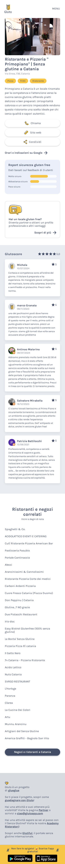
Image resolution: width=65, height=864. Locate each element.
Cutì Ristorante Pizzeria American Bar (29, 543)
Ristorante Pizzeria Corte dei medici (28, 578)
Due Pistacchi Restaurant (21, 614)
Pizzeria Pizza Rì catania (20, 646)
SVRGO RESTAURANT (17, 681)
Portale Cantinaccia (17, 557)
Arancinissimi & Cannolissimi (24, 571)
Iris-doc (10, 621)
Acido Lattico (13, 667)
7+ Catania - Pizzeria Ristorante (25, 660)
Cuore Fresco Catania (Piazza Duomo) (29, 593)
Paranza (10, 695)
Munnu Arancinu (16, 724)
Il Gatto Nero (12, 653)
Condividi (32, 142)
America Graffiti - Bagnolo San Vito (27, 738)
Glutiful (27, 833)
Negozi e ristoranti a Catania (32, 752)
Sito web (32, 132)
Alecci (8, 564)
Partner (43, 810)
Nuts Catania (13, 674)
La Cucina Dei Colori (17, 710)
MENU (56, 8)
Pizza (10, 80)
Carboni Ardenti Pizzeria (20, 586)
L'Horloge (10, 688)
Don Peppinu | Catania (19, 600)
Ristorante (38, 80)
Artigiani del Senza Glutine (22, 731)
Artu (7, 717)
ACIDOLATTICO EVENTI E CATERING (25, 536)
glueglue (13, 790)
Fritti (22, 80)
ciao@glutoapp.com (30, 813)
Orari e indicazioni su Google (26, 153)
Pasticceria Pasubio (17, 550)
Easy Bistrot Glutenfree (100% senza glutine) (27, 630)
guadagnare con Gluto (19, 800)
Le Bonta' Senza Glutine (19, 639)
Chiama (32, 123)
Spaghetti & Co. (15, 529)
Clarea (9, 702)
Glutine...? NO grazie (17, 607)
